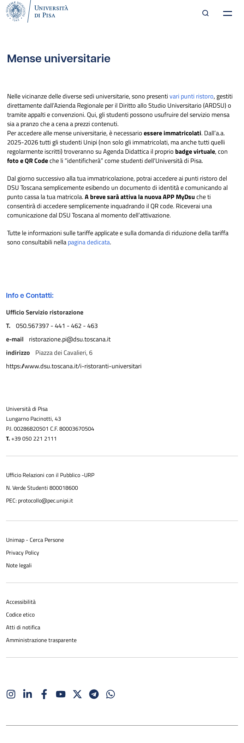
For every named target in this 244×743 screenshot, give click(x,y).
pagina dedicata (89, 242)
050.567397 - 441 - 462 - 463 (57, 325)
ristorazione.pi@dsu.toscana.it (70, 339)
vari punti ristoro (191, 96)
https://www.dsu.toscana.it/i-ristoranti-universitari (74, 366)
